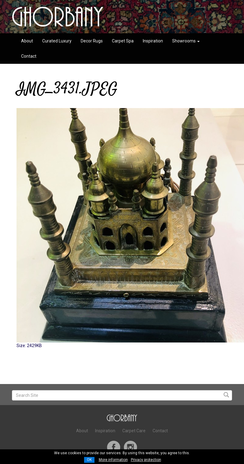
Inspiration (153, 40)
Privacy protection (146, 460)
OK (89, 460)
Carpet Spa (123, 40)
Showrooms (186, 40)
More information (113, 460)
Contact (28, 56)
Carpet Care (134, 430)
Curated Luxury (57, 40)
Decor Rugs (92, 40)
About (27, 40)
